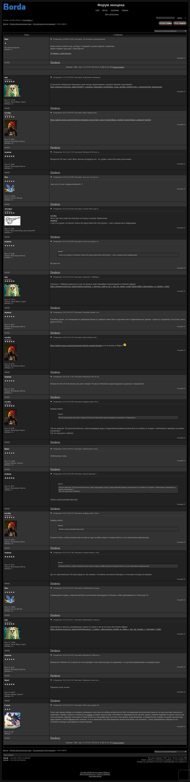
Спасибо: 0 (181, 91)
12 (101, 67)
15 (108, 67)
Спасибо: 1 (181, 58)
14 (105, 67)
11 (98, 67)
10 (96, 67)
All (110, 67)
